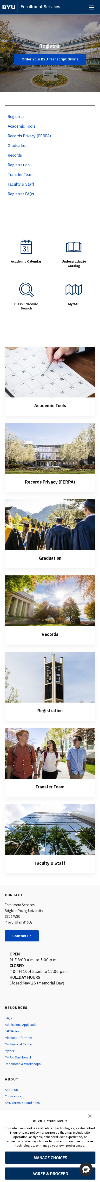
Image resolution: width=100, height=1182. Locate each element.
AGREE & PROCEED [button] (50, 1173)
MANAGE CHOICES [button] (50, 1157)
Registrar (50, 45)
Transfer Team (50, 786)
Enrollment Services (40, 6)
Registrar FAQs (21, 193)
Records (50, 634)
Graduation (50, 557)
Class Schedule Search (26, 306)
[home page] (8, 7)
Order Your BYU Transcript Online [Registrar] (50, 59)
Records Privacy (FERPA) (50, 481)
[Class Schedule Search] (26, 289)
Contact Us (23, 935)
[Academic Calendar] (26, 247)
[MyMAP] (73, 289)
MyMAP (74, 304)
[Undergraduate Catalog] (73, 247)
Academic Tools (50, 405)
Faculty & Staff (50, 862)
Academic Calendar (26, 263)
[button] (90, 1115)
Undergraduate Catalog (74, 263)
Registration (50, 710)
